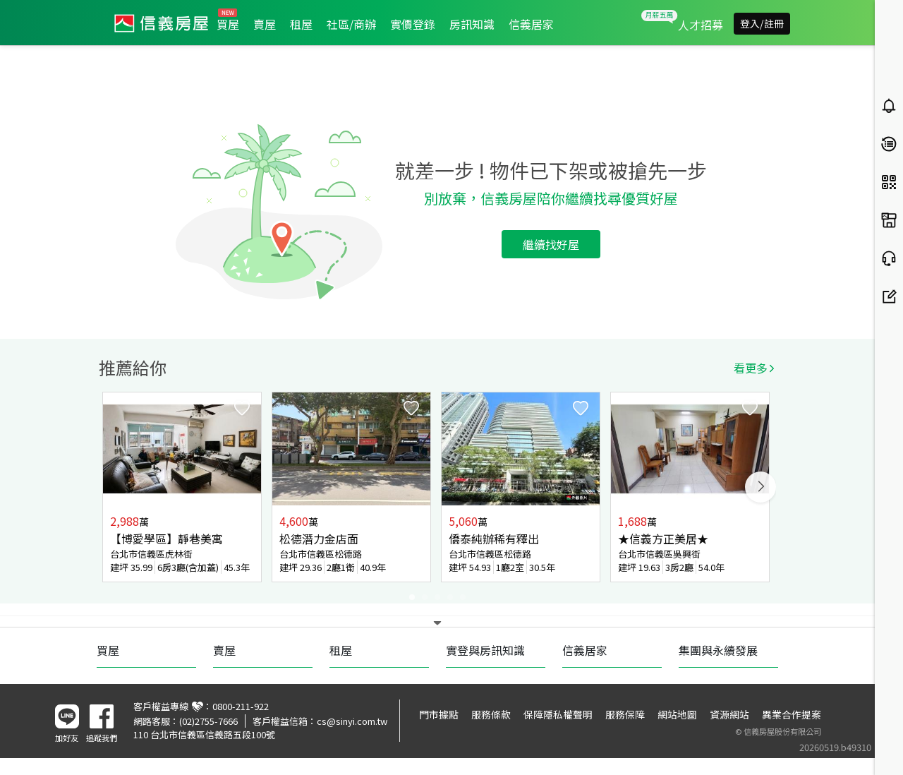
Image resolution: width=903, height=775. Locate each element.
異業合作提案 (791, 714)
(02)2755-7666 (208, 721)
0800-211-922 (240, 706)
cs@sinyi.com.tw (352, 721)
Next (760, 487)
